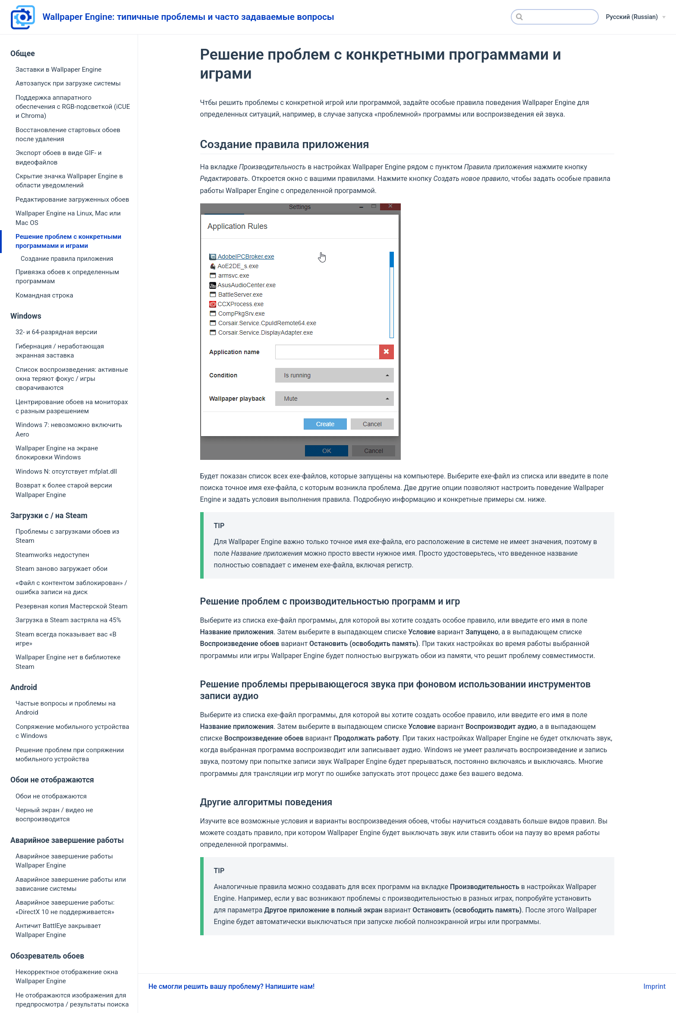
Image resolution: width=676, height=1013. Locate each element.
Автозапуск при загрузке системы (68, 83)
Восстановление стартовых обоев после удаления (68, 134)
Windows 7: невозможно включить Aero (69, 429)
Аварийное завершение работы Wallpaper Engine (64, 860)
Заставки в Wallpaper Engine (58, 69)
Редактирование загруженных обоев (72, 199)
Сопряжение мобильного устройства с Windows (72, 731)
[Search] (555, 17)
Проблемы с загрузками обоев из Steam (67, 536)
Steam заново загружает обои (61, 569)
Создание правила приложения (67, 259)
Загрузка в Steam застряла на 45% (68, 620)
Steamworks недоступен (52, 555)
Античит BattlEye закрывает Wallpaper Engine (58, 930)
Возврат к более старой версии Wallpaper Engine (64, 489)
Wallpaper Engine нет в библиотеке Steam (68, 661)
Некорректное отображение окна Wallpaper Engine (67, 976)
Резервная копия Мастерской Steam (72, 606)
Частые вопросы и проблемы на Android (66, 708)
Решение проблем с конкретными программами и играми (68, 241)
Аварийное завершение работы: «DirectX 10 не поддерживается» (65, 907)
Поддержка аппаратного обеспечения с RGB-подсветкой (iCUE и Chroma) (73, 107)
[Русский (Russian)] (636, 17)
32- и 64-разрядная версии (56, 332)
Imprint (655, 986)
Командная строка (44, 295)
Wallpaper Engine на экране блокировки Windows (57, 452)
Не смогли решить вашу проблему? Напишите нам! (231, 986)
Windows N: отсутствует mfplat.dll (66, 471)
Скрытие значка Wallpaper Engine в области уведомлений (69, 180)
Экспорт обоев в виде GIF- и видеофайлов (58, 157)
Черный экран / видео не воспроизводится (54, 814)
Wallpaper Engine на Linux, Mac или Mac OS (68, 217)
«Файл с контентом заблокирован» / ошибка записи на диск (71, 587)
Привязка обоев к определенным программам (67, 276)
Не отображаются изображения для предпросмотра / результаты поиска (72, 999)
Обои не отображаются (51, 796)
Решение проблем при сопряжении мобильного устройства (70, 754)
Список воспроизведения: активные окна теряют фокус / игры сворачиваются (72, 379)
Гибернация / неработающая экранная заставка (60, 350)
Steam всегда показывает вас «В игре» (66, 638)
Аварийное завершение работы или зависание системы (71, 884)
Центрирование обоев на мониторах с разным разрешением (72, 406)
